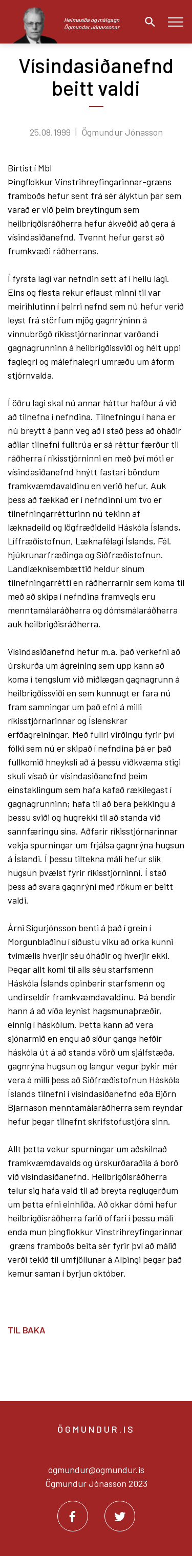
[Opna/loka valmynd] (175, 21)
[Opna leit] (147, 22)
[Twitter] (119, 1516)
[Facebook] (72, 1516)
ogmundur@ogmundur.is (96, 1469)
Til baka (27, 1329)
